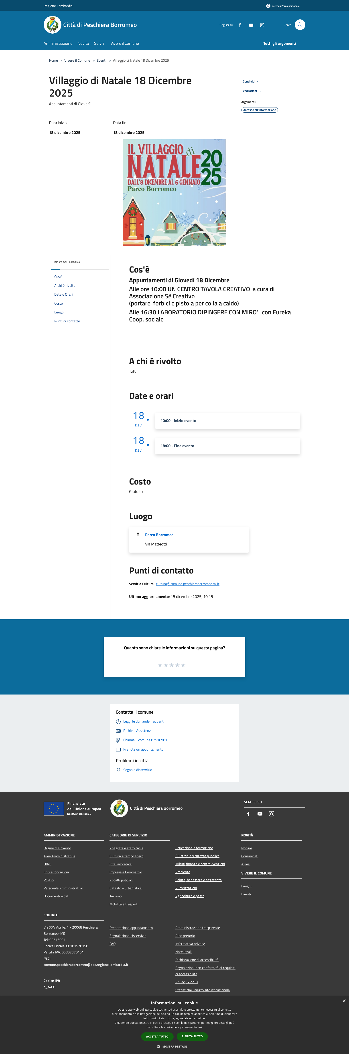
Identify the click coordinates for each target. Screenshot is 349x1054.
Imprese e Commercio (126, 872)
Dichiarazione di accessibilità (197, 959)
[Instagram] (260, 25)
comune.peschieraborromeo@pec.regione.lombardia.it (86, 964)
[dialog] (174, 1025)
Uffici (47, 864)
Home (53, 60)
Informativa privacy (190, 943)
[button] (174, 1046)
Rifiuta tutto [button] (192, 1036)
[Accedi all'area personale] (282, 6)
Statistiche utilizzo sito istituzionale (202, 990)
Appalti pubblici (121, 880)
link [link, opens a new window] (200, 1027)
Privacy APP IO (186, 982)
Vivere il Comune (77, 60)
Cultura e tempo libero (126, 856)
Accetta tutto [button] (157, 1036)
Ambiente (182, 871)
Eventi (101, 60)
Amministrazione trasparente (197, 927)
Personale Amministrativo (63, 888)
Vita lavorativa (121, 864)
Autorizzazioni (186, 887)
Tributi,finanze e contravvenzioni (200, 863)
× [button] (344, 1001)
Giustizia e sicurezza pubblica (197, 855)
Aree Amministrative (59, 856)
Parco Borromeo (159, 535)
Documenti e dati (56, 896)
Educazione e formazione (194, 847)
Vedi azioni (253, 91)
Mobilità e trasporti (124, 904)
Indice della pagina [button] (67, 262)
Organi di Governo (57, 848)
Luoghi (246, 886)
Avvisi (245, 864)
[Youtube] (249, 25)
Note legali (183, 951)
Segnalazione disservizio (128, 935)
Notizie (246, 848)
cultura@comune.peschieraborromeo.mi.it (187, 583)
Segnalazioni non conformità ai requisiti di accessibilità (205, 971)
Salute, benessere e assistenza (198, 879)
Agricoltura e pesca (189, 896)
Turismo (116, 896)
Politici (49, 880)
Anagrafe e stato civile (126, 848)
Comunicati (249, 856)
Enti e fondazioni (56, 872)
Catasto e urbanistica (126, 888)
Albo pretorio (185, 935)
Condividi (252, 81)
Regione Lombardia (58, 5)
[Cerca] (300, 24)
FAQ (113, 943)
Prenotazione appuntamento (131, 927)
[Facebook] (238, 25)
